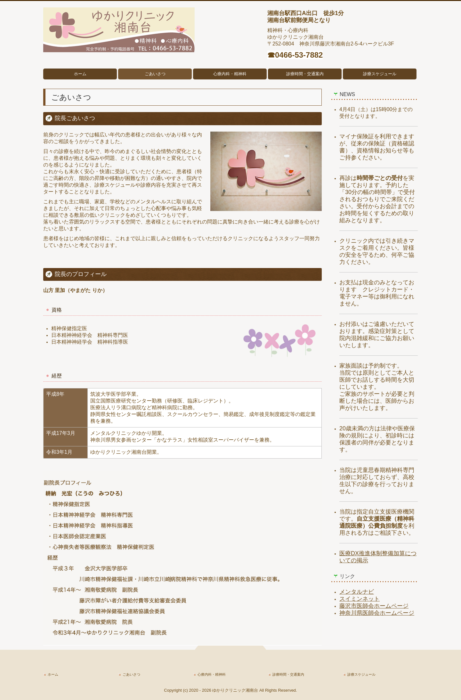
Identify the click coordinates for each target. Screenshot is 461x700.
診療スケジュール (379, 73)
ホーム (80, 73)
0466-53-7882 (299, 55)
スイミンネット (359, 599)
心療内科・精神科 (230, 73)
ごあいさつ (155, 73)
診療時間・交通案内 (305, 73)
